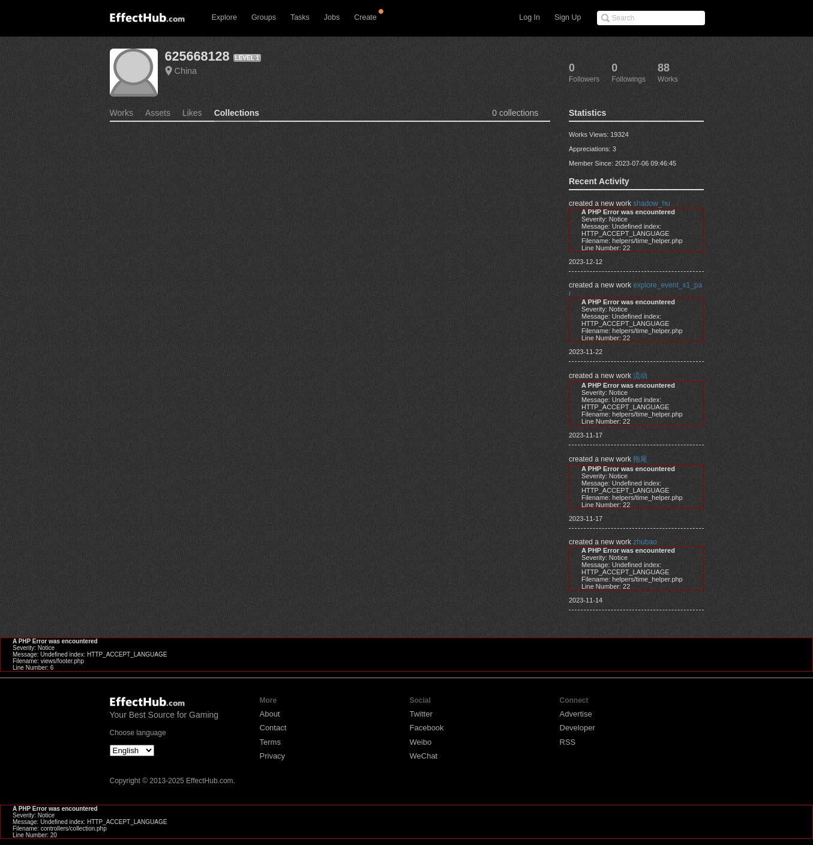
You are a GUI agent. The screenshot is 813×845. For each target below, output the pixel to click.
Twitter (421, 713)
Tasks (300, 17)
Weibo (421, 742)
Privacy (273, 755)
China (186, 71)
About (270, 713)
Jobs (332, 17)
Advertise (576, 713)
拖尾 (640, 459)
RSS (568, 742)
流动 (640, 375)
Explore (224, 17)
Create (365, 17)
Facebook (427, 727)
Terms (270, 742)
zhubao (644, 542)
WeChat (424, 755)
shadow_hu (651, 203)
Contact (273, 727)
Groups (263, 17)
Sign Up (567, 17)
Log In (529, 17)
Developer (577, 727)
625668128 (197, 56)
